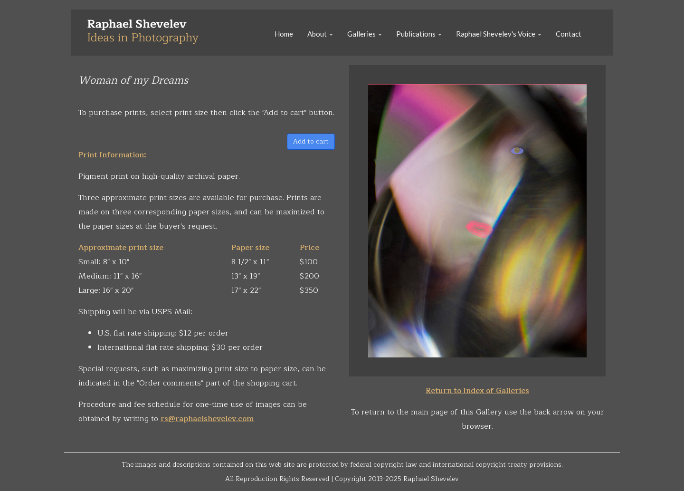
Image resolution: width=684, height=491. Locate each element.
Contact (568, 33)
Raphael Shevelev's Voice (499, 33)
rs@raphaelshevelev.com (207, 419)
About (320, 33)
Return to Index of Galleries (477, 391)
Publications (419, 33)
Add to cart (311, 141)
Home (284, 33)
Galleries (364, 33)
